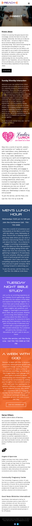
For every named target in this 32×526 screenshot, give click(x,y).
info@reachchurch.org (23, 520)
